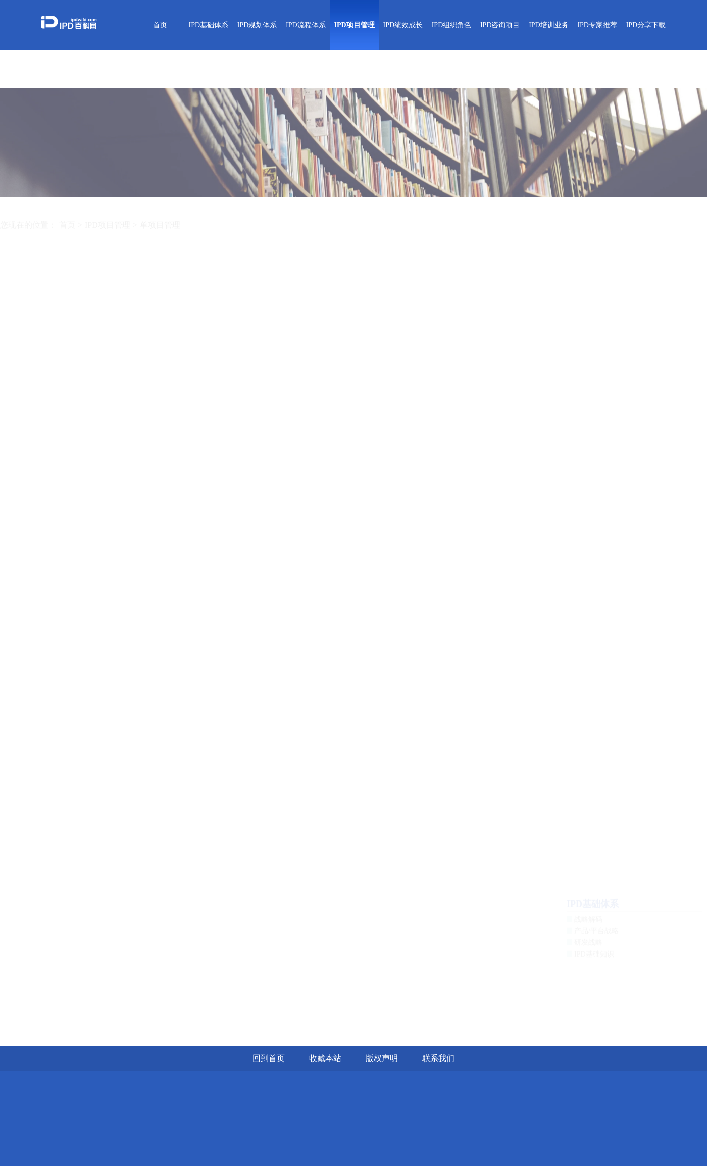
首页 (160, 25)
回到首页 (268, 1058)
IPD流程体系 (306, 25)
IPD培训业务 (549, 25)
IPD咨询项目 (500, 25)
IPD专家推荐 (597, 25)
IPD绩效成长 (403, 25)
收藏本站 (325, 1058)
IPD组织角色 (452, 25)
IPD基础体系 (209, 25)
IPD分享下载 (646, 25)
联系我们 (438, 1058)
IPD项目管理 (354, 25)
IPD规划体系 (257, 25)
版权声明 (382, 1058)
